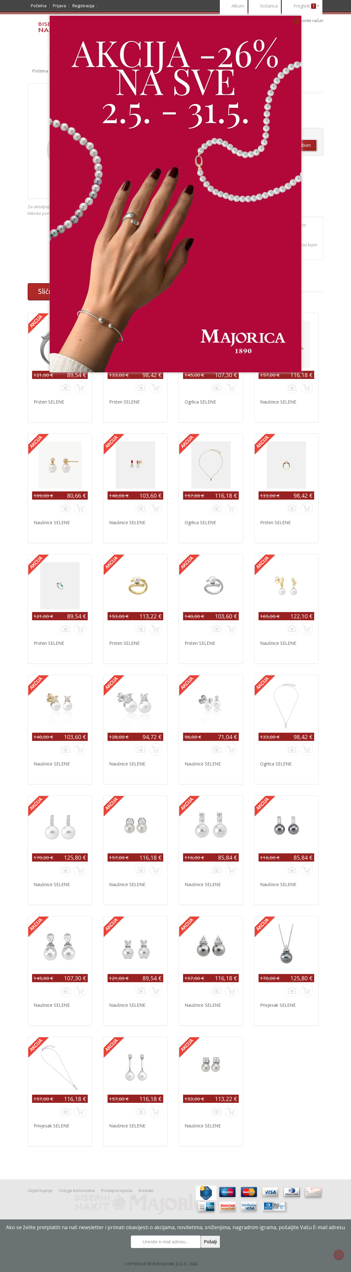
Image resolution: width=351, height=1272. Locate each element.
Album (233, 6)
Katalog (41, 51)
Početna (39, 6)
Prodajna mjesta (116, 1190)
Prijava (59, 6)
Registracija (83, 6)
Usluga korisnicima (77, 1190)
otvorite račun (310, 20)
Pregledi (302, 6)
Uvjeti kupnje (40, 1190)
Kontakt (146, 1190)
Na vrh (342, 1258)
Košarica (265, 6)
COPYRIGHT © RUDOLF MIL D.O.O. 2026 (161, 1264)
